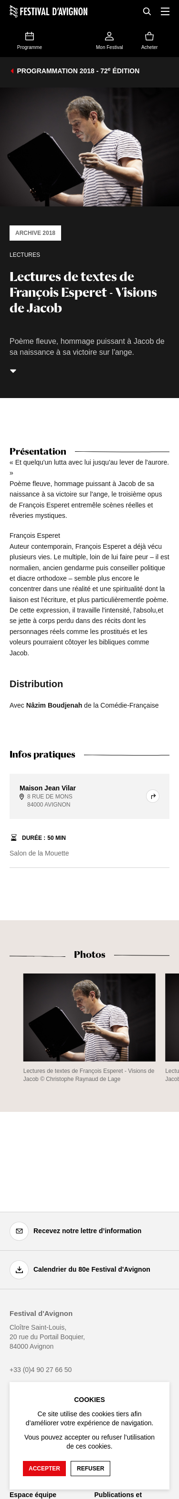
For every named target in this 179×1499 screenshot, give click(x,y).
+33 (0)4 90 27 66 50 (41, 1369)
